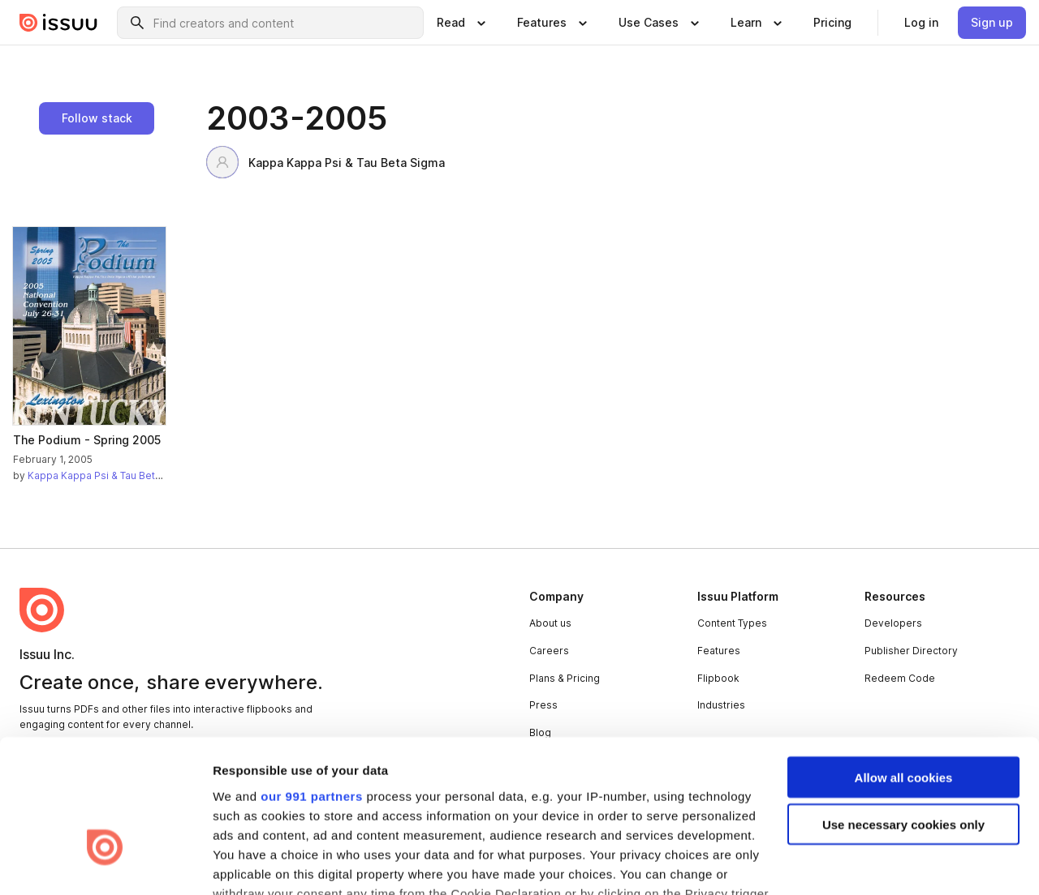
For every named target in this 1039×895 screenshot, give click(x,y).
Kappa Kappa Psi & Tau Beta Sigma (325, 162)
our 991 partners (312, 684)
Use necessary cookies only (903, 713)
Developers (893, 623)
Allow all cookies (904, 665)
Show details (250, 863)
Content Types (732, 623)
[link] (832, 22)
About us (550, 623)
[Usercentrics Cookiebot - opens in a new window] (105, 863)
